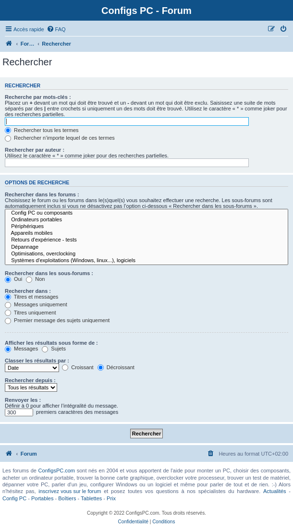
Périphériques (146, 226)
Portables (42, 498)
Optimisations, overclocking (146, 254)
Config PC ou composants (146, 213)
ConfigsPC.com (56, 470)
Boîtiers (67, 498)
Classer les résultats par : (37, 360)
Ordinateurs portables (146, 220)
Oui (13, 279)
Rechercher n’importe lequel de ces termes (60, 138)
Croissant (78, 367)
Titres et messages (31, 297)
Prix (111, 498)
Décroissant (116, 367)
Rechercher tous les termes (42, 130)
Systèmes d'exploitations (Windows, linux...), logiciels (146, 260)
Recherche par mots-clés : (38, 97)
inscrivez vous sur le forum (69, 491)
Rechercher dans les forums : (42, 194)
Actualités (274, 491)
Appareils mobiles (146, 233)
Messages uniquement (36, 304)
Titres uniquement (30, 312)
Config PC (14, 498)
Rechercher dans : (28, 291)
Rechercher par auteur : (34, 150)
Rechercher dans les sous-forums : (49, 273)
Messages (21, 348)
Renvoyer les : (23, 400)
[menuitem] (56, 29)
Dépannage (146, 247)
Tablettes (91, 498)
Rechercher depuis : (30, 380)
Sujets (54, 348)
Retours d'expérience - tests (146, 240)
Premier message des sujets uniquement (57, 320)
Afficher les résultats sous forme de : (51, 343)
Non (35, 279)
